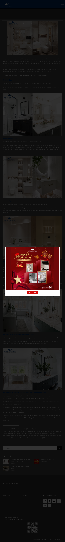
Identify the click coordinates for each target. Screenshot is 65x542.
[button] (32, 293)
